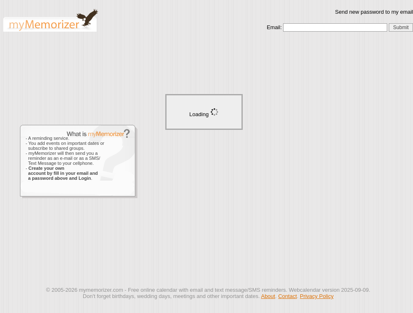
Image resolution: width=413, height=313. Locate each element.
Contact (287, 296)
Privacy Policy (316, 296)
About (268, 296)
